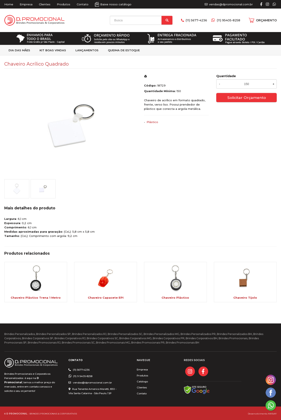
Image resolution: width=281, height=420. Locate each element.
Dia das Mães (19, 50)
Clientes (44, 4)
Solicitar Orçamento (246, 97)
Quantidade (226, 76)
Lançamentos (87, 50)
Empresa (26, 4)
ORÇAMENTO (266, 20)
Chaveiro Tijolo (245, 297)
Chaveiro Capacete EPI (106, 297)
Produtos (63, 4)
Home (8, 4)
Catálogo (142, 381)
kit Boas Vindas (53, 50)
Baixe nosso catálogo (115, 4)
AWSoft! (272, 413)
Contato (82, 4)
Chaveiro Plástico (175, 297)
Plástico (152, 122)
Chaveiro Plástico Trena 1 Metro (36, 297)
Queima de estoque (124, 50)
